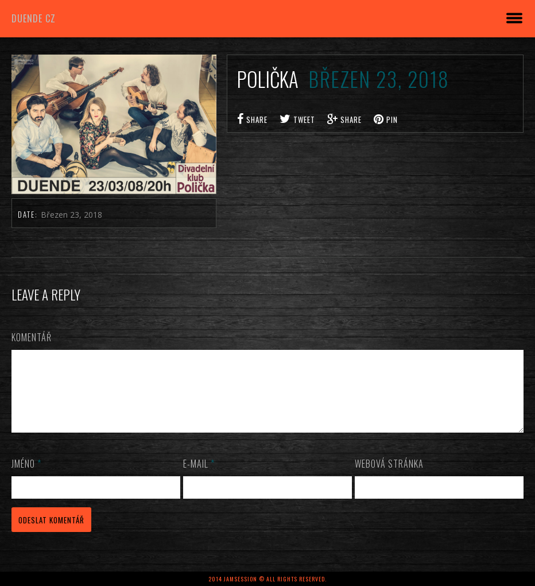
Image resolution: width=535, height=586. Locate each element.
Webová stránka (389, 477)
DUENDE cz (33, 18)
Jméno (26, 477)
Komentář (31, 337)
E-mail (199, 477)
